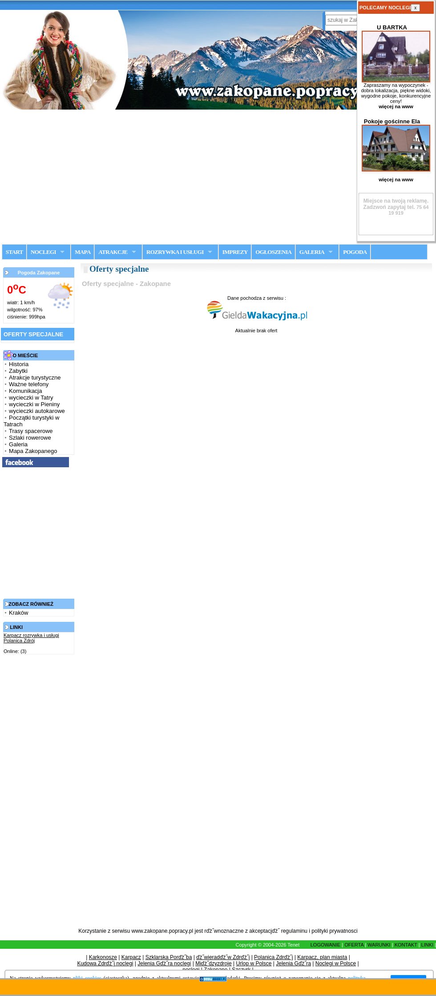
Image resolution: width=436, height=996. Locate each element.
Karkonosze (103, 957)
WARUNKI (379, 944)
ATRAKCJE (112, 252)
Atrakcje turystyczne (35, 377)
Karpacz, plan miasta (322, 957)
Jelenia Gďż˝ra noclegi (164, 963)
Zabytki (18, 370)
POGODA (355, 252)
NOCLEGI (43, 252)
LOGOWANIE (325, 944)
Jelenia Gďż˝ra (293, 963)
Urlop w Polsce (253, 963)
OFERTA (353, 944)
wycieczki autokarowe (37, 411)
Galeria (18, 444)
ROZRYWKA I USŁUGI (175, 252)
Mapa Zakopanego (33, 451)
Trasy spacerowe (31, 431)
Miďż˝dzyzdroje (213, 963)
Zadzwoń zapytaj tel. (396, 204)
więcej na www (396, 106)
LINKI (427, 944)
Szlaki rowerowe (30, 437)
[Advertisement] (218, 176)
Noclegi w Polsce (335, 963)
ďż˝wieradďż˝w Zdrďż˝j (223, 957)
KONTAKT (406, 944)
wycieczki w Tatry (31, 397)
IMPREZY (235, 252)
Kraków (18, 612)
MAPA (82, 252)
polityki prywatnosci (334, 931)
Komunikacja (25, 391)
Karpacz (131, 957)
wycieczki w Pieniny (34, 404)
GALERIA (311, 252)
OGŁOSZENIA (273, 252)
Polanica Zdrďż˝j (273, 957)
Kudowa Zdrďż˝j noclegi (105, 963)
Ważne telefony (28, 384)
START (14, 252)
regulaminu (294, 931)
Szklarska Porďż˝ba (168, 957)
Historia (18, 364)
